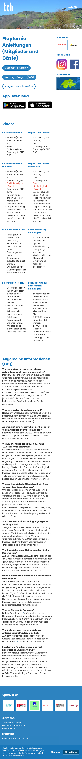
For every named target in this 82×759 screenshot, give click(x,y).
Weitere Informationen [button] (15, 756)
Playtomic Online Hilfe (19, 86)
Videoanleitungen (16, 68)
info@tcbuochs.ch (19, 738)
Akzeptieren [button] (71, 752)
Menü (73, 7)
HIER (22, 613)
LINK (16, 641)
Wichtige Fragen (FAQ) (19, 77)
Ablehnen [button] (56, 752)
